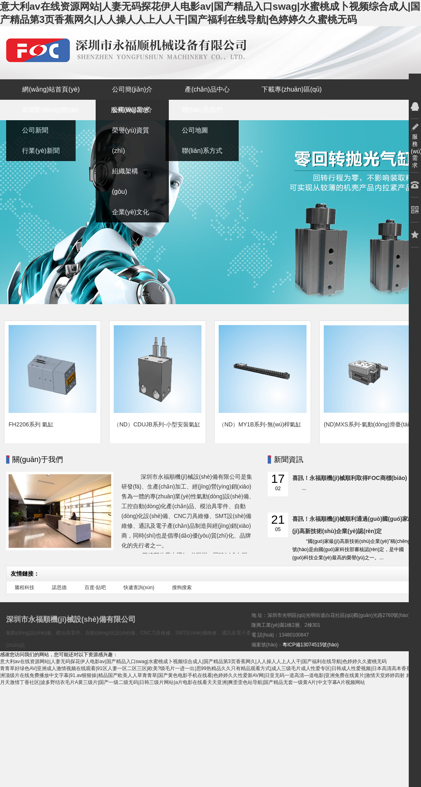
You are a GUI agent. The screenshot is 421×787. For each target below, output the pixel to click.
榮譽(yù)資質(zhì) (131, 140)
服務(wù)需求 (130, 109)
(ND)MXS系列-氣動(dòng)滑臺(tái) (367, 424)
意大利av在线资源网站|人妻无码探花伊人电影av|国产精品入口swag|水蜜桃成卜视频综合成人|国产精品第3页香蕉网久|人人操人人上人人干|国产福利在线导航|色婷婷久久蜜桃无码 (193, 661)
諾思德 (59, 587)
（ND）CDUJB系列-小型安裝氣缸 (157, 424)
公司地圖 (195, 130)
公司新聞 (35, 130)
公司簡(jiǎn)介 (132, 89)
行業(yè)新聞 (41, 150)
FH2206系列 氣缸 (31, 424)
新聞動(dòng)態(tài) (50, 109)
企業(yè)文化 (131, 212)
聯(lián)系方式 (202, 150)
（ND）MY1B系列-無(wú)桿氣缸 (260, 424)
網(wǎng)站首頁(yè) (51, 89)
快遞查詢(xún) (138, 587)
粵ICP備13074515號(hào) (310, 645)
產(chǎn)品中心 (207, 89)
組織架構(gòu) (125, 181)
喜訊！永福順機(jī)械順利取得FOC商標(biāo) (349, 478)
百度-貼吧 (95, 587)
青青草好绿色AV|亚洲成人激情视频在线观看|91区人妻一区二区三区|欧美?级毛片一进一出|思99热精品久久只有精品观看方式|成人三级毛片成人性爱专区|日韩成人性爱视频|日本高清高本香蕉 (205, 668)
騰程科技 (24, 587)
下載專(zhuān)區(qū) (292, 89)
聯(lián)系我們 (202, 109)
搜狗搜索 (182, 587)
